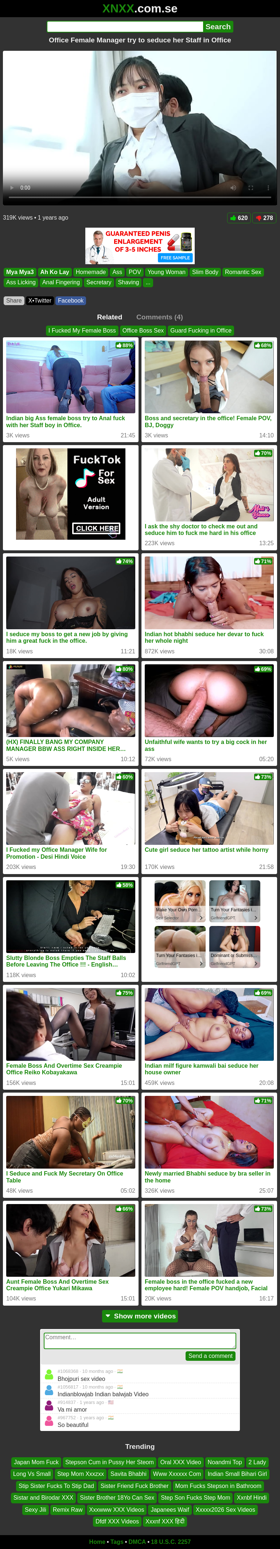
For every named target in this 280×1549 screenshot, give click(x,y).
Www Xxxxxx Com (177, 1474)
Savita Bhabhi (128, 1474)
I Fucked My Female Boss (82, 330)
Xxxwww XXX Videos (116, 1509)
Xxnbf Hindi (252, 1498)
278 (264, 218)
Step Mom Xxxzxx (80, 1474)
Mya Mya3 (20, 272)
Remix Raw (68, 1509)
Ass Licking (21, 283)
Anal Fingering (61, 283)
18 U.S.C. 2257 (171, 1542)
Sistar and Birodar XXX (43, 1498)
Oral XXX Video (180, 1462)
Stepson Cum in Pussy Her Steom (109, 1462)
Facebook (70, 300)
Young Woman (167, 272)
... (147, 283)
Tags (117, 1542)
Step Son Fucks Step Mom (195, 1498)
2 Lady (257, 1462)
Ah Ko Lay (54, 272)
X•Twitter (39, 300)
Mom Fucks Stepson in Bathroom (218, 1486)
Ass (117, 272)
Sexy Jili (35, 1509)
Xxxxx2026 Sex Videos (225, 1509)
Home (97, 1542)
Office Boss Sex (143, 330)
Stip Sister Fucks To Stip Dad (56, 1486)
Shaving (128, 283)
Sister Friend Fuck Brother (135, 1486)
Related (109, 317)
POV (135, 272)
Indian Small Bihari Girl (237, 1474)
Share (14, 300)
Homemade (91, 272)
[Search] (125, 27)
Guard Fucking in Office (201, 330)
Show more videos (140, 1316)
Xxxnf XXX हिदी (164, 1521)
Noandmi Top (225, 1462)
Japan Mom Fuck (36, 1462)
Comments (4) (159, 317)
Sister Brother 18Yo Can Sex (117, 1498)
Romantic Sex (243, 272)
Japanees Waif (170, 1509)
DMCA (137, 1542)
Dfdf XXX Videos (117, 1521)
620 (239, 218)
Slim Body (205, 272)
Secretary (98, 283)
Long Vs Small (32, 1474)
